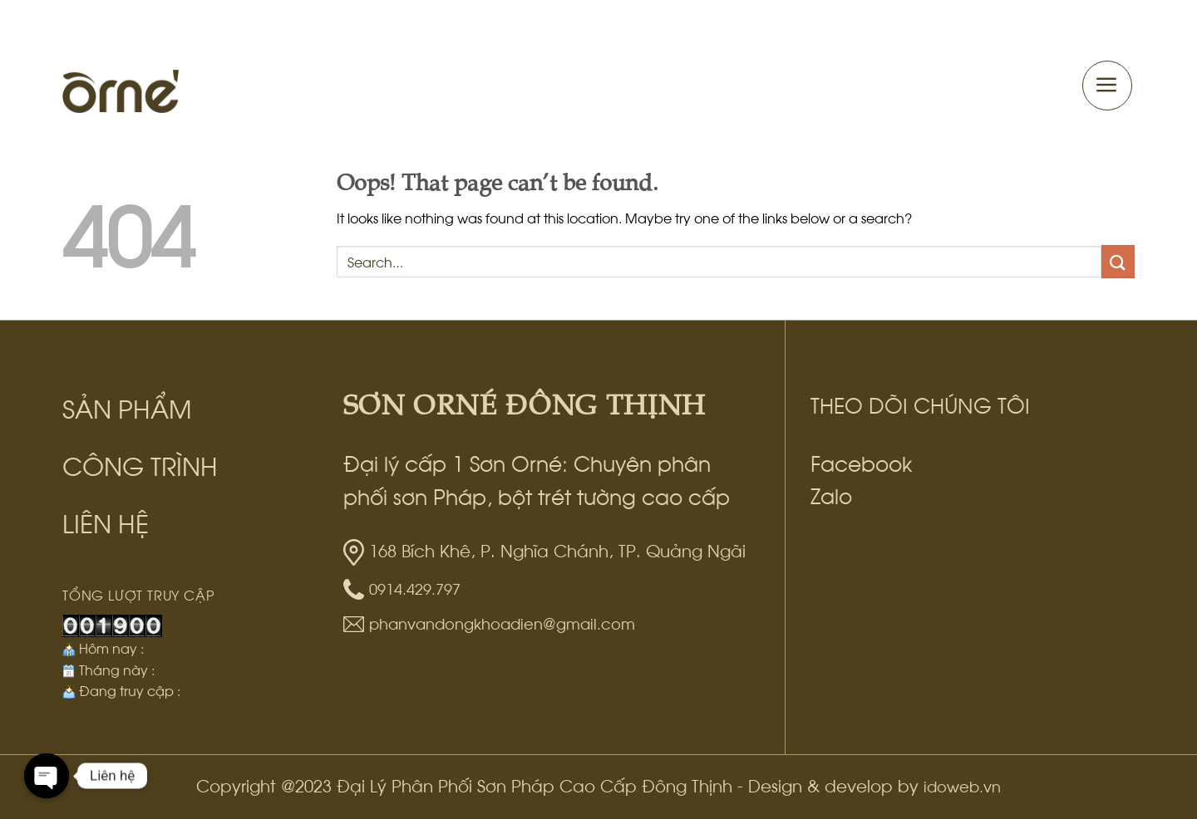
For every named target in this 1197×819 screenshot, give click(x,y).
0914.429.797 (415, 587)
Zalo (831, 494)
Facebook (861, 462)
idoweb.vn (962, 785)
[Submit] (1118, 261)
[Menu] (1107, 85)
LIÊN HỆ (105, 521)
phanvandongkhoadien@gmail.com (502, 622)
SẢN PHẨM (127, 406)
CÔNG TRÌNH (140, 464)
